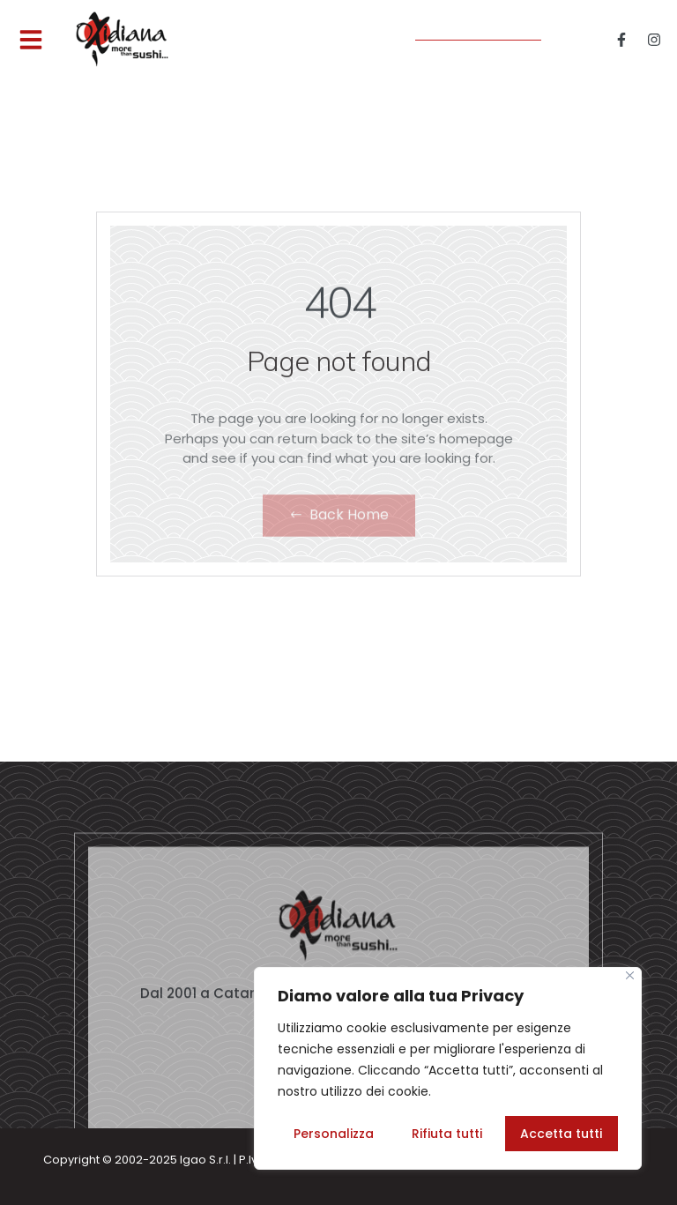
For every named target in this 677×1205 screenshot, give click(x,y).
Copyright (71, 1159)
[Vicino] (630, 975)
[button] (30, 39)
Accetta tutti (561, 1133)
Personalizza (334, 1133)
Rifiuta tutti (447, 1133)
